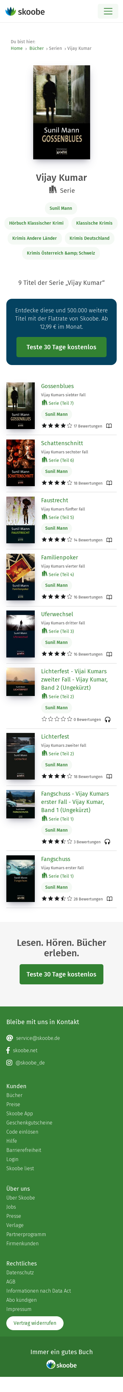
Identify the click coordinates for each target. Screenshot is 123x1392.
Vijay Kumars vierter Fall (63, 566)
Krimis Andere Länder (34, 238)
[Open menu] (108, 11)
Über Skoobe (20, 1198)
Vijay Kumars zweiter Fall (63, 745)
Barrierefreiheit (23, 1150)
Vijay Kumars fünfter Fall (63, 509)
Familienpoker (59, 557)
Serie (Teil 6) (58, 460)
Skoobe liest (20, 1168)
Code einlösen (22, 1132)
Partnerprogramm (26, 1234)
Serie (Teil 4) (58, 574)
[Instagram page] (61, 1063)
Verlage (15, 1225)
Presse (13, 1216)
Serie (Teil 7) (58, 403)
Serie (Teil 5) (58, 517)
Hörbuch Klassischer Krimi (36, 223)
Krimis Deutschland (89, 238)
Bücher (36, 48)
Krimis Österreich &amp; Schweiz (61, 253)
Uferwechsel (57, 614)
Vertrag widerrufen (35, 1323)
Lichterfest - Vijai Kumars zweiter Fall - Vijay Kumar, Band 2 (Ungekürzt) (74, 679)
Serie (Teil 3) (58, 631)
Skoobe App (19, 1114)
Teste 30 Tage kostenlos (61, 347)
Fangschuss (55, 859)
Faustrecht (54, 500)
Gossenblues (57, 386)
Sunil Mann (61, 208)
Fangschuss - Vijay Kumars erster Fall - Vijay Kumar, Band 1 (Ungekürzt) (75, 802)
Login (12, 1159)
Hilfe (11, 1141)
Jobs (11, 1207)
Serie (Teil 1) (58, 819)
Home (17, 48)
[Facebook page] (61, 1050)
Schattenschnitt (62, 443)
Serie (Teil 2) (58, 696)
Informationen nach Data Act (38, 1291)
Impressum (19, 1309)
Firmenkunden (22, 1244)
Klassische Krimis (94, 223)
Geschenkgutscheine (29, 1123)
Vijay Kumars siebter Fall (63, 394)
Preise (13, 1104)
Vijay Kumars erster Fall (62, 867)
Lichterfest (55, 736)
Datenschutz (20, 1273)
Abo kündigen (21, 1300)
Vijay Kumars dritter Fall (63, 623)
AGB (10, 1282)
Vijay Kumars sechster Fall (64, 452)
